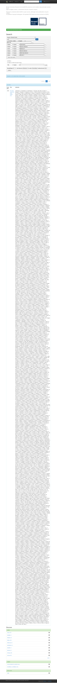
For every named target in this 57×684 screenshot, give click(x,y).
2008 (8, 673)
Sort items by (19, 68)
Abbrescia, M (9, 642)
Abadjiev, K (9, 635)
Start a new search (11, 57)
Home (11, 1)
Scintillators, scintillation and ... (13, 666)
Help (21, 1)
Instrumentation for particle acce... (13, 664)
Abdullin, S (9, 647)
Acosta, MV (9, 655)
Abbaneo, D (9, 637)
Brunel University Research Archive (14, 29)
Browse (17, 1)
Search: (8, 37)
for (7, 39)
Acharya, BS (9, 652)
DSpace (44, 681)
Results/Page (10, 68)
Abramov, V (9, 650)
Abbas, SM (9, 640)
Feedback (49, 681)
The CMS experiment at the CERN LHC (12, 93)
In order (30, 68)
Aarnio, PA (9, 632)
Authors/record (41, 68)
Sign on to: (47, 1)
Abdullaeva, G (10, 645)
